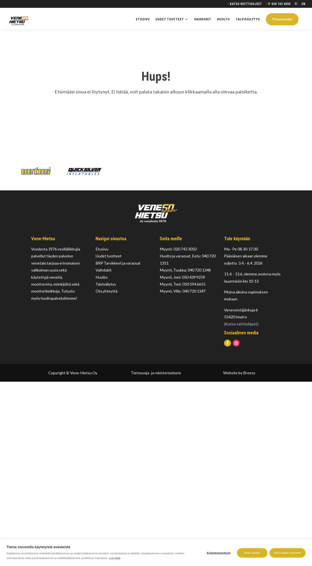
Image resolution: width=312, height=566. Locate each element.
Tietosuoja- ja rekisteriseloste (156, 372)
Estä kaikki (252, 553)
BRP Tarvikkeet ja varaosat (118, 263)
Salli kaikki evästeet (287, 553)
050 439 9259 (193, 277)
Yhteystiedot (282, 19)
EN (304, 4)
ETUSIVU (143, 19)
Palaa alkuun (156, 112)
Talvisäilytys (106, 284)
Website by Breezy (239, 372)
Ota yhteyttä (106, 291)
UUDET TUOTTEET (170, 19)
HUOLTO (223, 19)
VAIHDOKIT (202, 19)
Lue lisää (114, 558)
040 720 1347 (193, 291)
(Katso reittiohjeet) (241, 324)
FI (296, 4)
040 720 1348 (199, 270)
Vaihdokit (104, 270)
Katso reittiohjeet (245, 4)
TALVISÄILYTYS (248, 19)
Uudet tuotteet (109, 256)
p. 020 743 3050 (278, 4)
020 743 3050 (185, 249)
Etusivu (102, 249)
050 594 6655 (193, 284)
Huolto (101, 277)
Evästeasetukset (219, 553)
